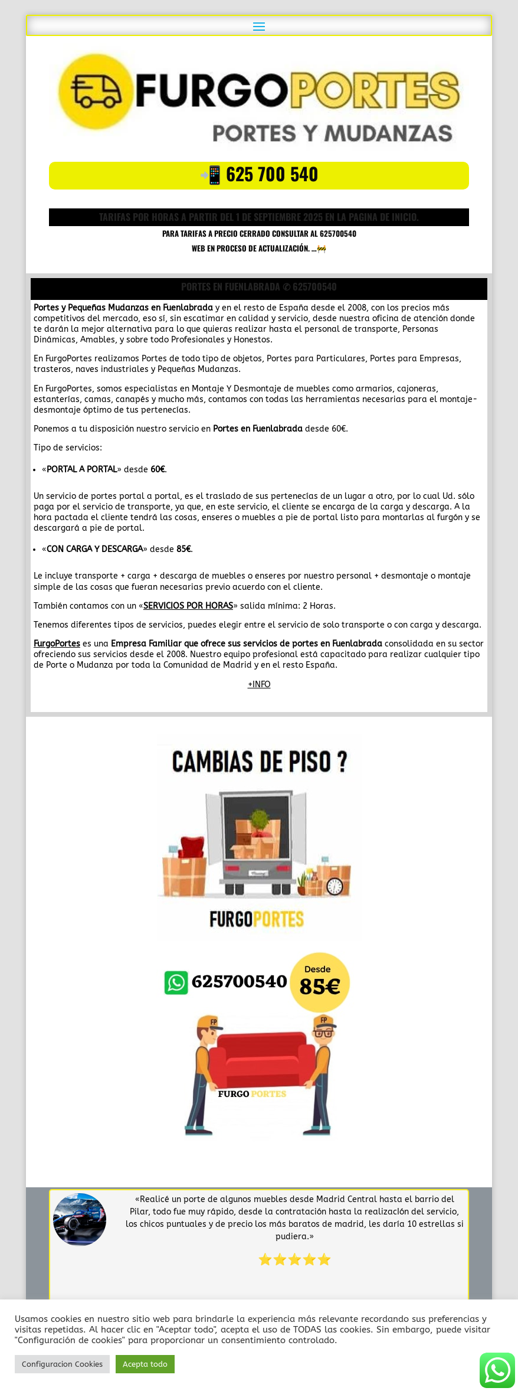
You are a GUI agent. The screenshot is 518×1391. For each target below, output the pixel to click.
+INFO (259, 685)
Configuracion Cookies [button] (62, 1364)
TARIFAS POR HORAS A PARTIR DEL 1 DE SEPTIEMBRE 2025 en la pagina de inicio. (259, 217)
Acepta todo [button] (145, 1364)
